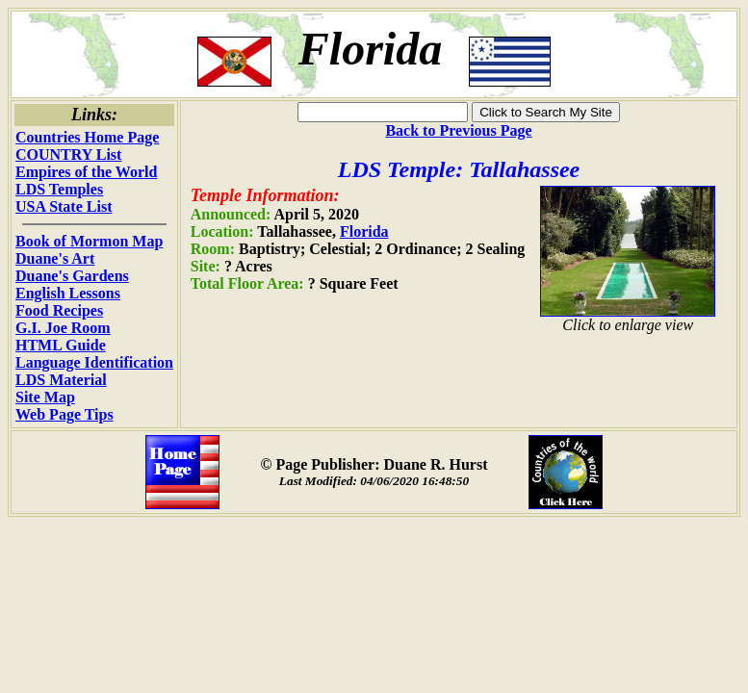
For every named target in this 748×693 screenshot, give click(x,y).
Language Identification (94, 362)
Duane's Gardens (72, 276)
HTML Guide (60, 345)
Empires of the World (86, 172)
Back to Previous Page (458, 130)
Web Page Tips (64, 414)
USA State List (63, 206)
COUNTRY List (68, 154)
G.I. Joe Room (63, 328)
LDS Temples (59, 189)
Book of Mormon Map (89, 241)
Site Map (45, 397)
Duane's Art (54, 258)
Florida (364, 231)
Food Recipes (59, 310)
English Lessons (67, 293)
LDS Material (61, 380)
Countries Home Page (87, 137)
